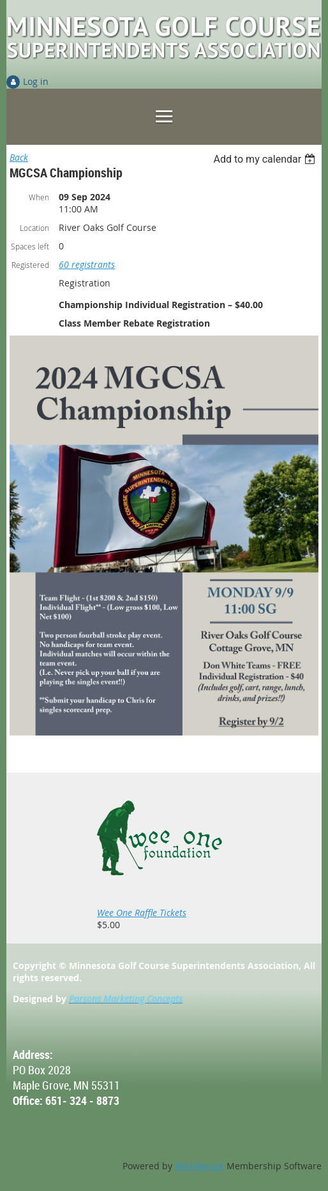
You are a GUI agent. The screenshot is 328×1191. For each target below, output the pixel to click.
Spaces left (30, 246)
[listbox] (265, 159)
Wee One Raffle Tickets (141, 912)
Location (34, 228)
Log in (35, 81)
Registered (30, 265)
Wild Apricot (199, 1166)
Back (19, 157)
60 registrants (87, 264)
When (39, 197)
